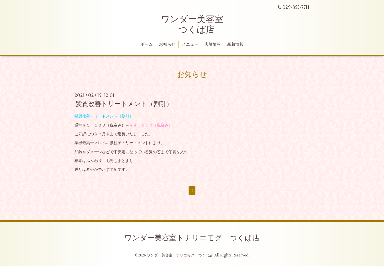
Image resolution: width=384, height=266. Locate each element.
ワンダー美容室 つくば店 (192, 24)
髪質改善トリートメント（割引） (124, 104)
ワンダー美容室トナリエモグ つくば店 (192, 238)
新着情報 (235, 44)
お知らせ (167, 44)
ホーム (146, 44)
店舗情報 (212, 44)
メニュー (190, 44)
